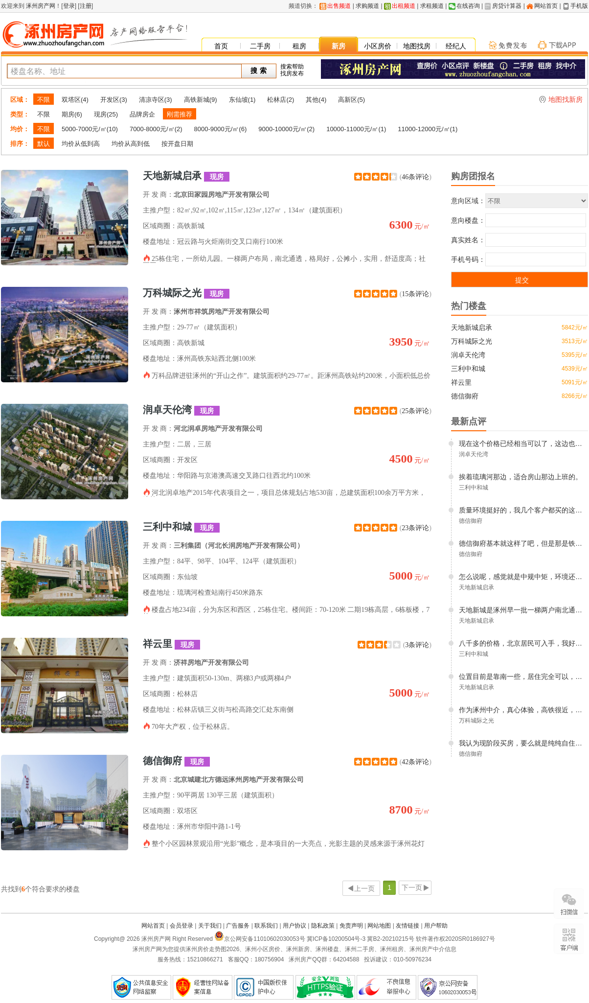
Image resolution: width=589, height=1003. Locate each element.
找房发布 (292, 73)
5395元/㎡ (575, 354)
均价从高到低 (131, 143)
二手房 (260, 46)
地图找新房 (565, 99)
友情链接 (407, 925)
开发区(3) (113, 99)
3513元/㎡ (575, 341)
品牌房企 (142, 114)
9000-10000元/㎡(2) (286, 129)
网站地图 (379, 925)
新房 (338, 46)
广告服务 (237, 925)
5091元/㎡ (575, 382)
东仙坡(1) (242, 99)
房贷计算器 (506, 5)
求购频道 (367, 5)
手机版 (579, 5)
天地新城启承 (186, 176)
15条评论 (415, 294)
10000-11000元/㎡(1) (356, 129)
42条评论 (415, 762)
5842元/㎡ (575, 327)
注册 (85, 5)
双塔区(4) (75, 99)
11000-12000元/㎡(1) (427, 129)
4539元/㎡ (575, 368)
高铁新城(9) (200, 99)
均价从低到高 (81, 143)
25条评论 (415, 411)
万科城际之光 (186, 293)
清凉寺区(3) (155, 99)
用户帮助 (436, 925)
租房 (299, 46)
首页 (221, 46)
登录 (69, 5)
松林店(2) (280, 99)
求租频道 (432, 5)
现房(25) (106, 114)
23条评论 (415, 528)
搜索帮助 (292, 66)
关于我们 (210, 925)
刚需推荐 (179, 114)
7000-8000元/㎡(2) (156, 129)
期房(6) (72, 114)
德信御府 (176, 761)
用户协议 (294, 925)
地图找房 (416, 46)
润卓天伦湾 (181, 410)
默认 (43, 143)
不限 (43, 99)
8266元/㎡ (575, 396)
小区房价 (377, 46)
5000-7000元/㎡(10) (90, 129)
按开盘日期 (177, 143)
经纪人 (456, 46)
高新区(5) (351, 99)
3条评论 (417, 645)
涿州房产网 (39, 5)
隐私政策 (323, 925)
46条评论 (415, 177)
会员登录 (181, 925)
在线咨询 (468, 5)
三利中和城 (181, 527)
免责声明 (351, 925)
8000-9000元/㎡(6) (220, 129)
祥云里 (171, 644)
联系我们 (266, 925)
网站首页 (546, 5)
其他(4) (316, 99)
